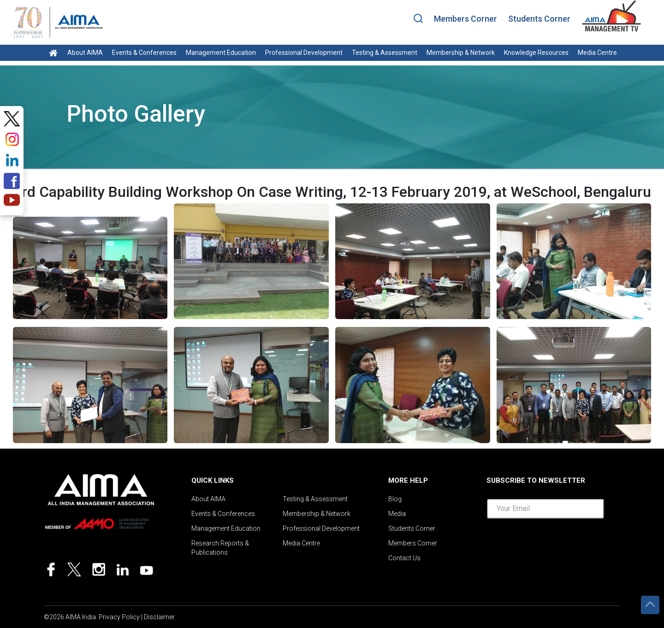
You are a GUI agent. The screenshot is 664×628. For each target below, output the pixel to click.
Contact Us (404, 558)
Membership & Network (461, 52)
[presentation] (556, 546)
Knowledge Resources (536, 52)
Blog (395, 499)
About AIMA (85, 52)
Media (397, 513)
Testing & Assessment (384, 52)
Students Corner (539, 19)
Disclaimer (159, 617)
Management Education (221, 52)
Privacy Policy (119, 617)
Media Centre (597, 52)
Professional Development (304, 52)
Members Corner (465, 19)
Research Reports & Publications (220, 547)
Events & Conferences (144, 52)
